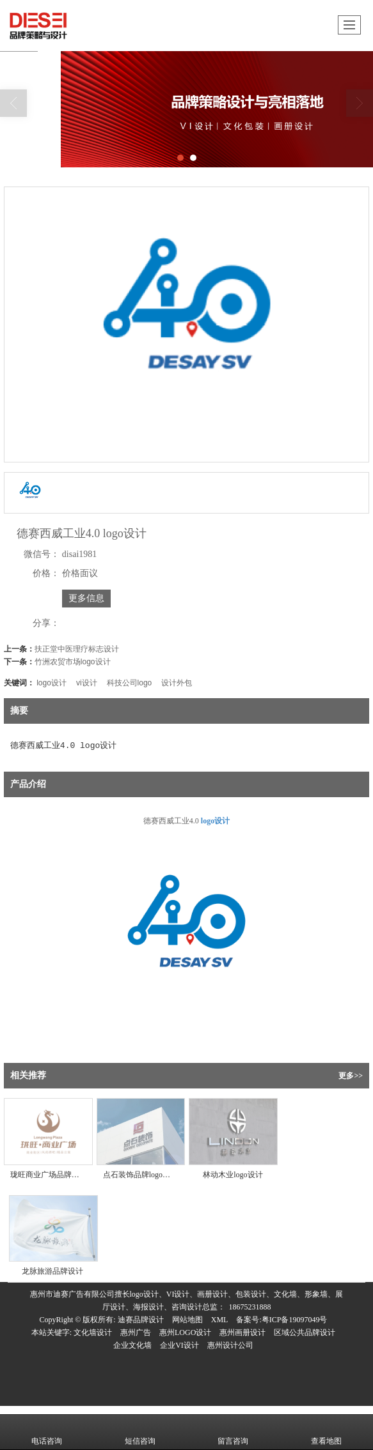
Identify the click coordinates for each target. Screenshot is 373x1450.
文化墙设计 (93, 1332)
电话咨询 (46, 1432)
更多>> (350, 1075)
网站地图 (187, 1319)
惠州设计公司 (230, 1345)
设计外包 (176, 682)
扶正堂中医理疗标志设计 (77, 649)
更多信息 (86, 598)
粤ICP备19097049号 (295, 1319)
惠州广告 (135, 1332)
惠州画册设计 (242, 1332)
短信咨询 (140, 1432)
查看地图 (326, 1432)
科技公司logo (129, 682)
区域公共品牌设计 (304, 1332)
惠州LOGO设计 (185, 1332)
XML (219, 1319)
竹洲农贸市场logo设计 (73, 661)
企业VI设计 (179, 1345)
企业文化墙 (132, 1345)
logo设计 (51, 682)
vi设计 (86, 682)
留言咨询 (233, 1432)
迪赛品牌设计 (141, 1319)
